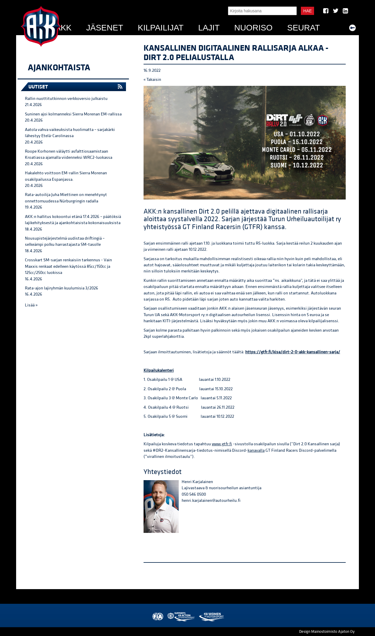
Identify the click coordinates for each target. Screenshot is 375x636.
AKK (63, 27)
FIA (157, 616)
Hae (307, 10)
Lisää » (31, 305)
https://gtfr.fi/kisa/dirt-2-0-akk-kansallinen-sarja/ (292, 352)
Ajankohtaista (59, 67)
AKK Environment (181, 616)
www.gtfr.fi (222, 444)
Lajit (208, 27)
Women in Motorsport (211, 616)
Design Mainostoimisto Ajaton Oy (326, 631)
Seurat (303, 27)
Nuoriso (253, 27)
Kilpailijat (160, 27)
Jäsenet (104, 27)
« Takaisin (152, 79)
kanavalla (256, 450)
